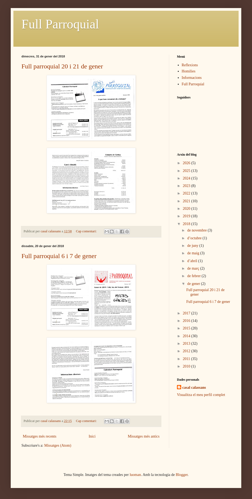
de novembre (197, 230)
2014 (187, 336)
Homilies (188, 71)
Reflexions (190, 65)
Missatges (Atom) (57, 445)
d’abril (192, 261)
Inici (92, 436)
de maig (193, 253)
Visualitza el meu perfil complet (201, 395)
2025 (187, 171)
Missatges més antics (144, 436)
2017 (187, 313)
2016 (187, 321)
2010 (187, 366)
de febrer (194, 276)
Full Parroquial (60, 24)
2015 (187, 328)
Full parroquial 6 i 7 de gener (59, 255)
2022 (187, 193)
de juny (193, 246)
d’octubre (194, 238)
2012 (187, 351)
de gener (194, 284)
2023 (187, 186)
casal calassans (194, 388)
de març (193, 268)
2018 (187, 224)
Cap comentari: (86, 231)
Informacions (192, 78)
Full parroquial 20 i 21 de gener (62, 66)
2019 (187, 216)
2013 (187, 344)
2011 (187, 359)
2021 (187, 201)
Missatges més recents (39, 436)
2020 (187, 209)
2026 (187, 163)
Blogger (182, 475)
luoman (135, 475)
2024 (187, 178)
